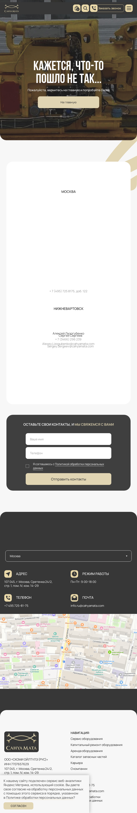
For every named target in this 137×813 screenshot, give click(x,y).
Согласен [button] (18, 806)
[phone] (68, 453)
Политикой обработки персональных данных (68, 466)
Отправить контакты (68, 479)
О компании (79, 769)
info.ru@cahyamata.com (87, 606)
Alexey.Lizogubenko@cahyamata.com (68, 344)
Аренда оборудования (87, 751)
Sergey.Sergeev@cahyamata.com (70, 346)
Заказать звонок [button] (109, 8)
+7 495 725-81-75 (16, 606)
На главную (68, 102)
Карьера (77, 763)
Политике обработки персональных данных (39, 797)
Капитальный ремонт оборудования (96, 745)
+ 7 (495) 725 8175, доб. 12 (67, 291)
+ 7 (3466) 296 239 (68, 339)
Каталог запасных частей (89, 757)
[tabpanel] (68, 636)
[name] (68, 439)
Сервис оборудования (87, 739)
